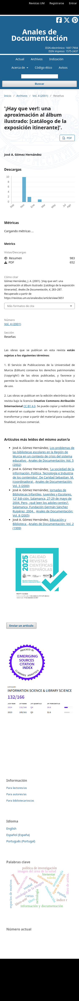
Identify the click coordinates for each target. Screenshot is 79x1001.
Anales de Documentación (39, 35)
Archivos (37, 59)
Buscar (39, 83)
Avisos (63, 67)
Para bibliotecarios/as (20, 800)
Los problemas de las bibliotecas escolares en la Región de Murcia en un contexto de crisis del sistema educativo (43, 454)
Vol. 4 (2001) (40, 96)
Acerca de (19, 67)
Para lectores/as (16, 788)
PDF (69, 138)
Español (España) (18, 835)
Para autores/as (16, 794)
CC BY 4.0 (29, 406)
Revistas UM (36, 3)
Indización (56, 59)
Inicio (7, 96)
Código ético (43, 67)
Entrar (73, 3)
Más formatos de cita (20, 306)
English (11, 828)
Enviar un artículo (21, 625)
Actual (20, 59)
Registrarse (57, 3)
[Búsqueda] (39, 76)
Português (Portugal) (20, 841)
